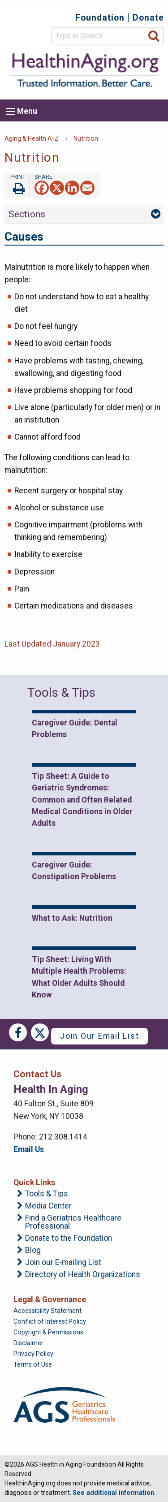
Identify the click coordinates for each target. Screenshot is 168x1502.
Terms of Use (32, 1364)
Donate (148, 17)
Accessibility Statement (47, 1311)
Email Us (28, 1149)
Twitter (40, 1032)
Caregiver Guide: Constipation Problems (74, 870)
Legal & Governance (49, 1299)
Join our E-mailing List (63, 1263)
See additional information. (114, 1492)
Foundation (100, 17)
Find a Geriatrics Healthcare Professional (73, 1222)
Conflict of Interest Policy (49, 1321)
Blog (33, 1251)
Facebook (18, 1032)
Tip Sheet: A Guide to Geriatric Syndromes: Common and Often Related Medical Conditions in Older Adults (82, 800)
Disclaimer (28, 1343)
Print (17, 185)
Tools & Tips (46, 1194)
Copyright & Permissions (48, 1332)
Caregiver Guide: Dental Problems (74, 728)
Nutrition (85, 138)
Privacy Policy (33, 1354)
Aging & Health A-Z (31, 138)
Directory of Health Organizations (82, 1275)
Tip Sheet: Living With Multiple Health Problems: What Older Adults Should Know (79, 977)
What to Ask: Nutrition (72, 918)
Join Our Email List (99, 1036)
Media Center (48, 1206)
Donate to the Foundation (68, 1238)
